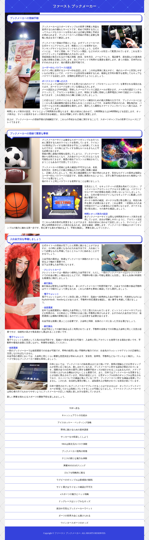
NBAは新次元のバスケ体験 (74, 444)
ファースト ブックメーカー (74, 6)
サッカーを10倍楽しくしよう (74, 437)
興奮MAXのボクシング (74, 465)
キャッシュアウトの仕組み (74, 415)
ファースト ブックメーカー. (68, 533)
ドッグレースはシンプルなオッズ (74, 501)
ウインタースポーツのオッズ (74, 523)
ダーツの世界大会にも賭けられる (74, 516)
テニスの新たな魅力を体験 (74, 458)
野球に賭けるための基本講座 (74, 430)
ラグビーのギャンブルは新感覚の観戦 (74, 480)
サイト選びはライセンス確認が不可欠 (74, 487)
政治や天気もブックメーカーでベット (74, 508)
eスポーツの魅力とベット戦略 (74, 494)
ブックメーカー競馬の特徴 (74, 451)
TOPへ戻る (74, 408)
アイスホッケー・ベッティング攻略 (74, 422)
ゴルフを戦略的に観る (74, 473)
